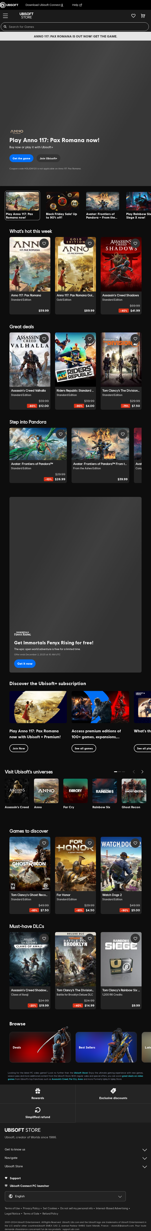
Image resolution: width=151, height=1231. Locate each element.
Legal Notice (12, 1213)
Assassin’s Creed (60, 1079)
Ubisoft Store (80, 1072)
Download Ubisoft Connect (45, 4)
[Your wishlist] (133, 16)
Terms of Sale (31, 1213)
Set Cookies (50, 1208)
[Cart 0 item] (143, 16)
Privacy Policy (31, 1208)
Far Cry (73, 1079)
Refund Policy (50, 1213)
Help (77, 4)
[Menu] (5, 15)
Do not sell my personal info (76, 1208)
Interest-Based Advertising (112, 1208)
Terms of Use (12, 1208)
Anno (80, 1079)
